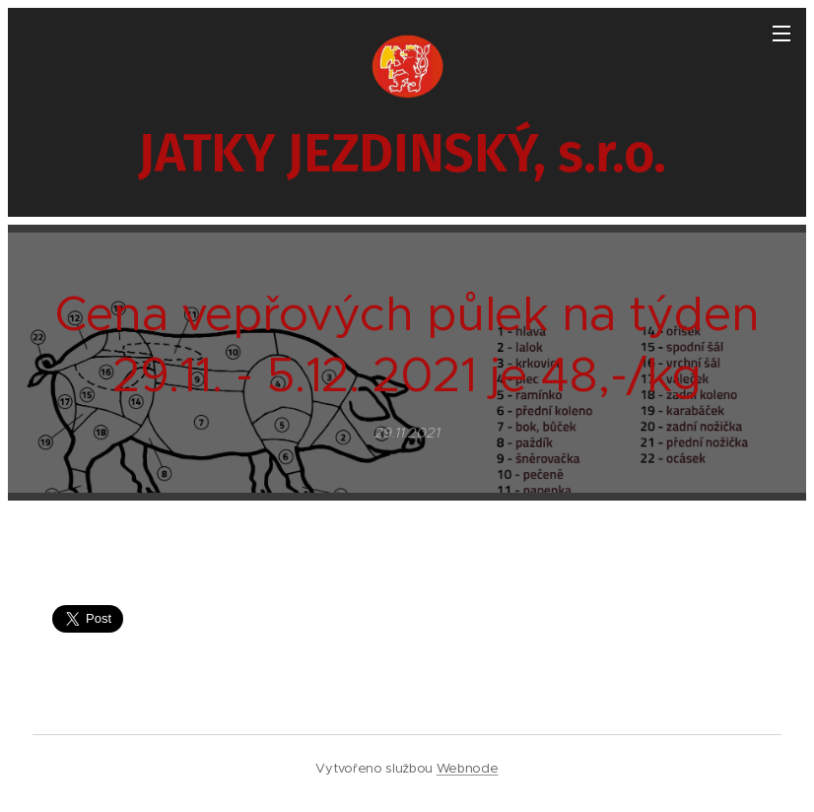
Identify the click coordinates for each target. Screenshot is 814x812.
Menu (781, 33)
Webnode (468, 768)
